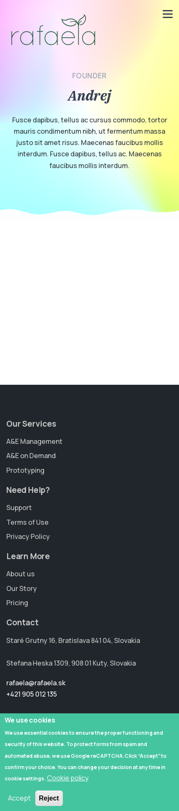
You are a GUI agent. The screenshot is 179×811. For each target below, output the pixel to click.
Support (19, 507)
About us (20, 573)
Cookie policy (67, 785)
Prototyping (25, 470)
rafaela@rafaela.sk (35, 682)
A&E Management (34, 441)
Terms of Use (27, 522)
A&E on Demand (31, 455)
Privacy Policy (28, 536)
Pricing (17, 602)
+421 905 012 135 (31, 694)
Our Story (21, 588)
